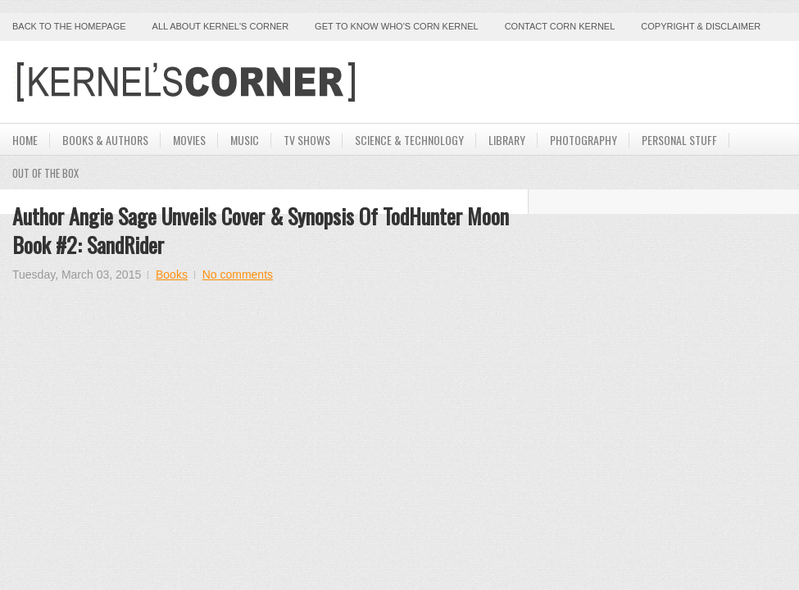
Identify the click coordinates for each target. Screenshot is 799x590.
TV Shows (307, 139)
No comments (237, 274)
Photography (583, 139)
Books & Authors (105, 139)
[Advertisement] (595, 82)
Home (25, 139)
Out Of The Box (45, 173)
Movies (189, 139)
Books (172, 274)
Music (244, 139)
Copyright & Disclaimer (700, 26)
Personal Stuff (679, 139)
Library (506, 139)
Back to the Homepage (69, 26)
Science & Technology (409, 139)
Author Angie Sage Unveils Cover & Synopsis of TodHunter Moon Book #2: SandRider (260, 230)
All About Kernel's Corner (220, 26)
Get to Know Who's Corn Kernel (397, 26)
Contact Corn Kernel (560, 26)
